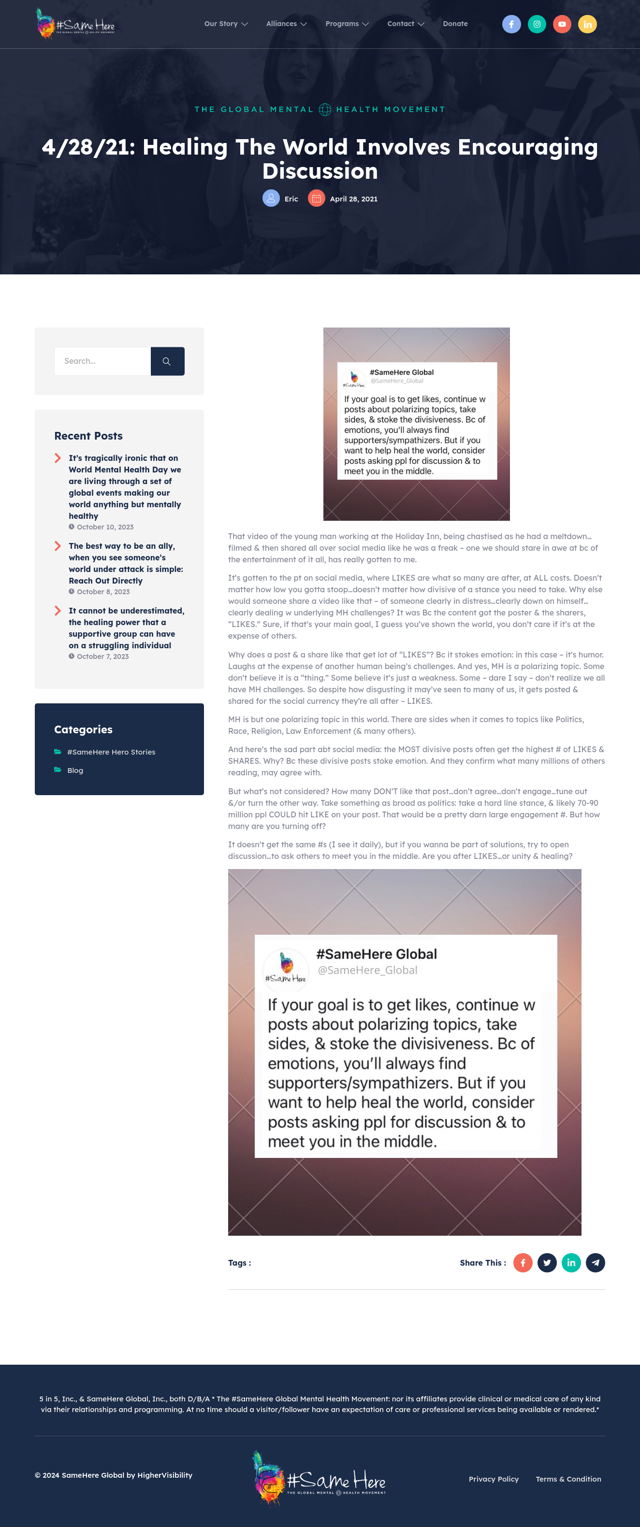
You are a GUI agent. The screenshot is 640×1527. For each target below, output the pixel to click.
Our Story (192, 24)
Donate (452, 24)
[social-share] (523, 1262)
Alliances (260, 24)
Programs (329, 24)
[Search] (168, 361)
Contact (395, 24)
